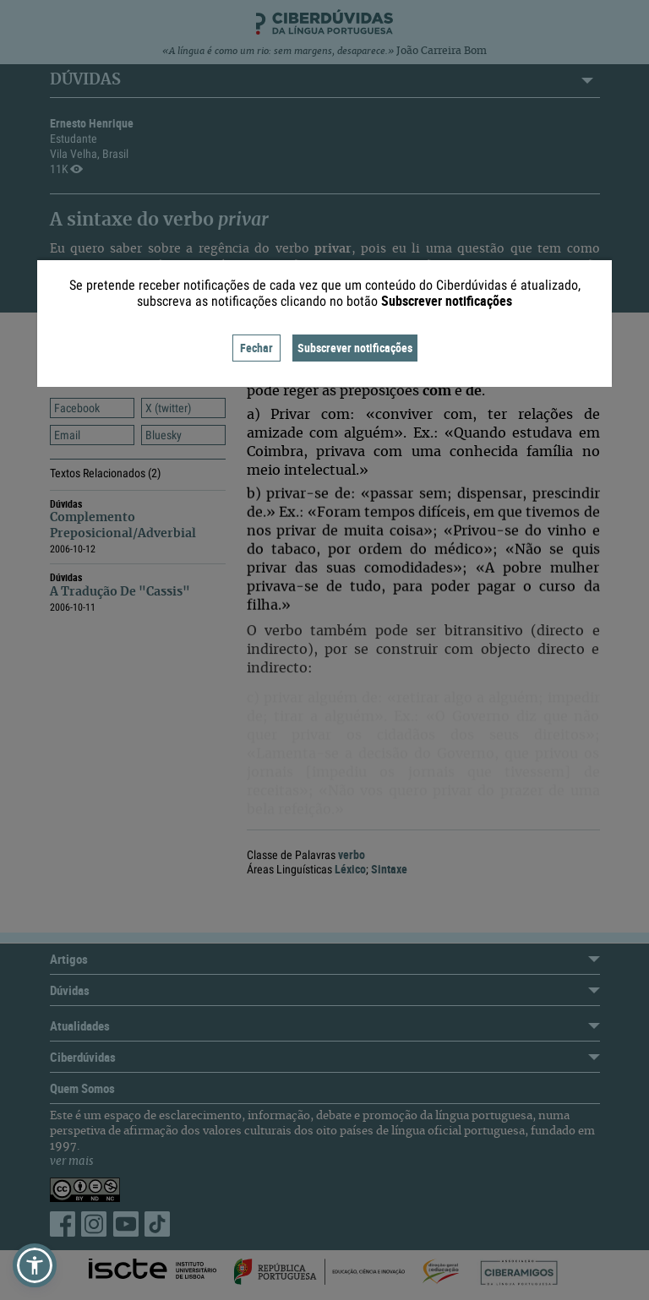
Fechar (256, 348)
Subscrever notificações (354, 348)
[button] (34, 1265)
